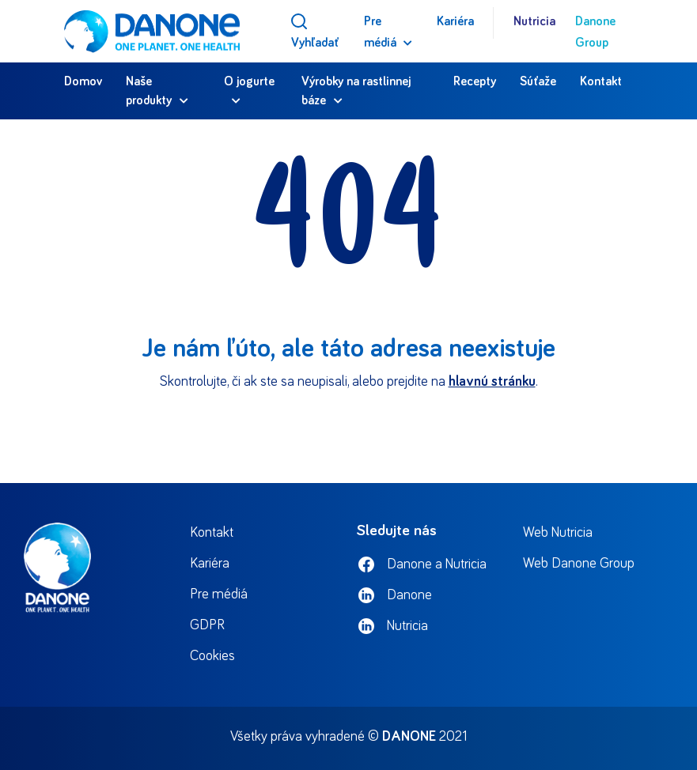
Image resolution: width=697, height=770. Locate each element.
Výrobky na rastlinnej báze (356, 91)
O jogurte (249, 81)
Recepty (474, 81)
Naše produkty (149, 91)
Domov (83, 81)
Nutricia (534, 21)
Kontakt (601, 81)
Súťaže (538, 81)
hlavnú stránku (492, 382)
